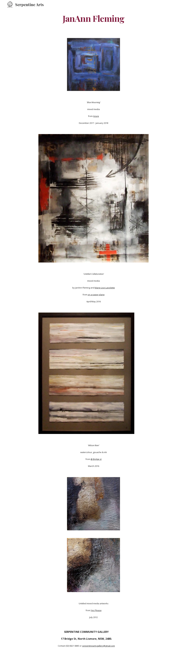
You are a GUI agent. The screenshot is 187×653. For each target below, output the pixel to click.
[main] (93, 18)
